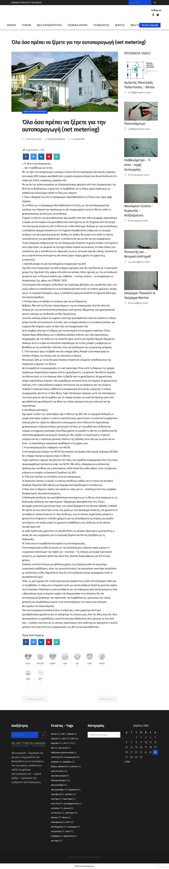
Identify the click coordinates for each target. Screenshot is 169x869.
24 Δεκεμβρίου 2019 (136, 262)
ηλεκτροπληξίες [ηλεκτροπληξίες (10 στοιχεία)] (59, 789)
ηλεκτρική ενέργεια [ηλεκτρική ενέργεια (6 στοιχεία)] (60, 776)
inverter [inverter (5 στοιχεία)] (55, 734)
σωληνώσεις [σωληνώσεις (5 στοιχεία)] (57, 831)
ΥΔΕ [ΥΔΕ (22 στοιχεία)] (54, 748)
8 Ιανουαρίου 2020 (136, 220)
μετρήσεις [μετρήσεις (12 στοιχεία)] (57, 808)
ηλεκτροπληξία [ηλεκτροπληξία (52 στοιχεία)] (59, 785)
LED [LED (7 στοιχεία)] (64, 734)
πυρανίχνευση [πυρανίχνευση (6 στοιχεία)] (58, 822)
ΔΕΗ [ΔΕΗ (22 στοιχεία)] (65, 738)
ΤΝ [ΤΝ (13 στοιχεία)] (66, 743)
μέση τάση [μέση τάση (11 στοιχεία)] (57, 803)
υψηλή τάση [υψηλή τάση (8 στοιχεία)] (70, 836)
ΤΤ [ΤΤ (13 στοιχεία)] (72, 743)
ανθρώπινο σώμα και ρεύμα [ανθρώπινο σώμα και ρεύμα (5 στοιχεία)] (63, 752)
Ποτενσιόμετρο (134, 124)
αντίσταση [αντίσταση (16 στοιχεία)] (57, 757)
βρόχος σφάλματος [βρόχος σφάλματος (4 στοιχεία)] (60, 766)
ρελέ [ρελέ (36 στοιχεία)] (69, 822)
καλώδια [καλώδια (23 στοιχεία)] (70, 794)
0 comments (78, 139)
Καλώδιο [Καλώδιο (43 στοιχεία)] (56, 743)
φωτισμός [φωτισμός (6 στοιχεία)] (56, 840)
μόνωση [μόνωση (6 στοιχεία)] (68, 808)
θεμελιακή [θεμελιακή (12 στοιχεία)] (74, 789)
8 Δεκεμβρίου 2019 (136, 303)
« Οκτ (127, 761)
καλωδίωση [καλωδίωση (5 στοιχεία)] (57, 794)
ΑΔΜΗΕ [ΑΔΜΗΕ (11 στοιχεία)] (72, 734)
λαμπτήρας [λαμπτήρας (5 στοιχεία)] (69, 799)
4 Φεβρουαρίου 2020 (137, 129)
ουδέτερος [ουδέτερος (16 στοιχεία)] (71, 813)
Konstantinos (58, 139)
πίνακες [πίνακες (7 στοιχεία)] (66, 817)
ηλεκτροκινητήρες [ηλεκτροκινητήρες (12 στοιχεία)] (60, 780)
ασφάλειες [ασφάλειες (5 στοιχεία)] (68, 762)
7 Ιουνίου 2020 (32, 139)
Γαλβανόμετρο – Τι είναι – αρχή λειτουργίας (137, 165)
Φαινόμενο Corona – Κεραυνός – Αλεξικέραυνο (138, 211)
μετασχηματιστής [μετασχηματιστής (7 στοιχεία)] (72, 803)
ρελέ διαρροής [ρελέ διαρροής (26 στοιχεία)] (58, 827)
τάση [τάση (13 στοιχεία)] (69, 831)
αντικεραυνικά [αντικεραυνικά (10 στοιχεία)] (71, 757)
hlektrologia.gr (36, 635)
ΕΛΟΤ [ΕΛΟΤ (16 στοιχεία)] (74, 738)
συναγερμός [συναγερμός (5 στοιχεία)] (73, 827)
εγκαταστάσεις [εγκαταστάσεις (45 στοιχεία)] (59, 771)
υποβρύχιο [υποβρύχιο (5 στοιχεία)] (56, 836)
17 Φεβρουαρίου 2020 (137, 92)
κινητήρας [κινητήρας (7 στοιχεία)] (56, 799)
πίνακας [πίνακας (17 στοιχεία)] (56, 817)
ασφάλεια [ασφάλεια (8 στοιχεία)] (56, 762)
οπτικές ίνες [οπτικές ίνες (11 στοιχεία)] (57, 813)
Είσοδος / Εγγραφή (150, 25)
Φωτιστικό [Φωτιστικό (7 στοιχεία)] (64, 748)
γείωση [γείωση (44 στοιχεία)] (75, 766)
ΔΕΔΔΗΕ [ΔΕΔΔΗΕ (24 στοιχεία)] (56, 738)
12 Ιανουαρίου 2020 (136, 175)
